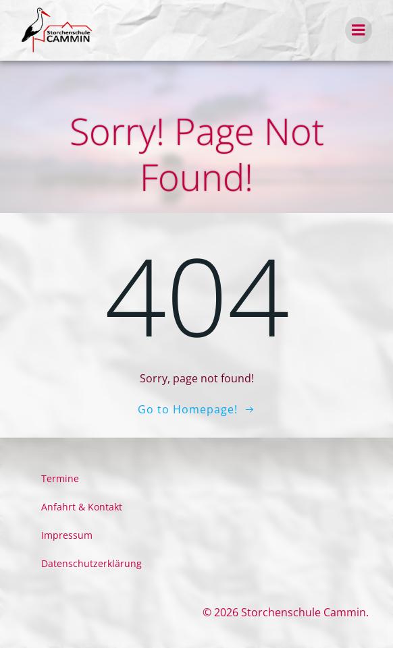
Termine (60, 478)
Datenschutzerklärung (91, 563)
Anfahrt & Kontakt (81, 506)
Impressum (67, 535)
